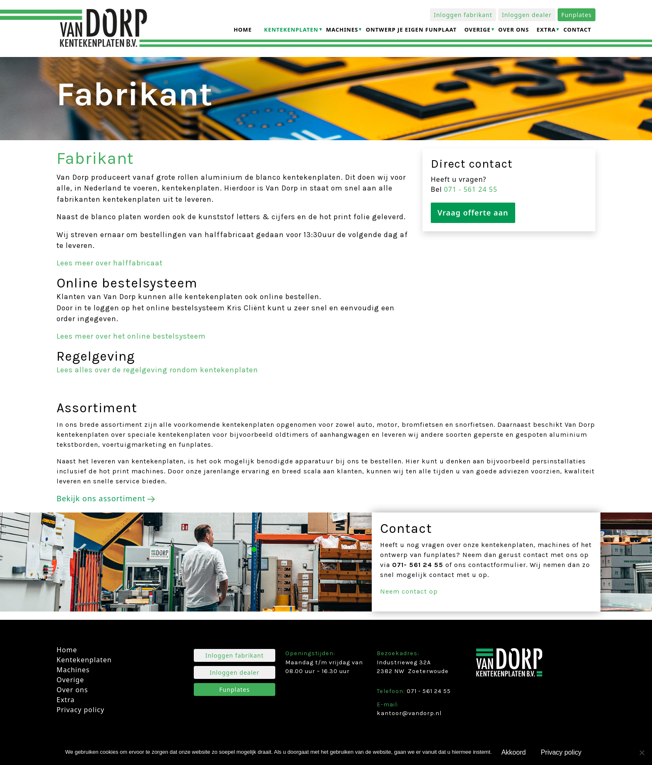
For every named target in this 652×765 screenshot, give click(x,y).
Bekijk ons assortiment (101, 498)
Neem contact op (409, 591)
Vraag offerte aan (473, 213)
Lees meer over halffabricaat (110, 263)
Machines (342, 29)
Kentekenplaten (291, 29)
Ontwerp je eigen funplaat (411, 29)
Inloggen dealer (527, 15)
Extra (546, 29)
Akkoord (513, 752)
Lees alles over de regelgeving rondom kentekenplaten (157, 370)
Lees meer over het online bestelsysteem (131, 336)
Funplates (576, 15)
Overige (477, 29)
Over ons (513, 29)
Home (243, 29)
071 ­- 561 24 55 (470, 189)
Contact (577, 29)
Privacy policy (80, 709)
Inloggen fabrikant (463, 15)
